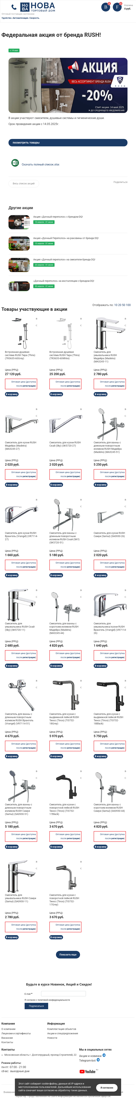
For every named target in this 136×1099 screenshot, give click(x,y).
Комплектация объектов (61, 1029)
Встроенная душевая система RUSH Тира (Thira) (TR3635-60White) (64, 355)
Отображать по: (111, 305)
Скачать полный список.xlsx (40, 164)
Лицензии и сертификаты (16, 1033)
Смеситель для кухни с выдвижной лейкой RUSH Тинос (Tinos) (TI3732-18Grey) (64, 719)
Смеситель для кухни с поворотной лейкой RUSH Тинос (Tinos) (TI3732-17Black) (64, 809)
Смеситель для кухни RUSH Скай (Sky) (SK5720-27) (65, 444)
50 (123, 305)
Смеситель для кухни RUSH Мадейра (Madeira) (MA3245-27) (20, 445)
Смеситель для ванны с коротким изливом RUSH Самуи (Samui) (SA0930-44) (109, 807)
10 (115, 305)
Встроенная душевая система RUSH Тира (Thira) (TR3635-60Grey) (20, 355)
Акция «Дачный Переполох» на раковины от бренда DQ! (66, 238)
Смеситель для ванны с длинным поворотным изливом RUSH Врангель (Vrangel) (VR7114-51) (19, 719)
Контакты (7, 1042)
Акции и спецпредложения (62, 1033)
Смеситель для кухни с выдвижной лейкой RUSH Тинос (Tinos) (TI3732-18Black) (108, 719)
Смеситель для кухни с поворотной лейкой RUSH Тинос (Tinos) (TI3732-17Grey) (64, 900)
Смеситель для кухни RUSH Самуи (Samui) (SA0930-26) (109, 535)
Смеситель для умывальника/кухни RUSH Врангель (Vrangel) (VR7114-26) (110, 628)
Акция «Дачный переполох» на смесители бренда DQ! (64, 259)
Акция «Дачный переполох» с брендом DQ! (58, 216)
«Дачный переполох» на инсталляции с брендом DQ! (63, 280)
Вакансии (7, 1037)
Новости (52, 1037)
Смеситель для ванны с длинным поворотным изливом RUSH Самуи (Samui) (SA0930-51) (18, 809)
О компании (8, 1029)
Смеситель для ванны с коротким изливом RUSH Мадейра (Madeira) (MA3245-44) (63, 628)
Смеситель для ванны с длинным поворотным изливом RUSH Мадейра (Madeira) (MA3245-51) (108, 447)
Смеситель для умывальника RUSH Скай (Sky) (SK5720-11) (20, 626)
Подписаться (36, 1006)
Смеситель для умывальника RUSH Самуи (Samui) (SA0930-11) (20, 898)
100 (128, 305)
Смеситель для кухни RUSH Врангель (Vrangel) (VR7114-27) (21, 536)
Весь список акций (24, 183)
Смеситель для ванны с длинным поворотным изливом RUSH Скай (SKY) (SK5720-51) (64, 538)
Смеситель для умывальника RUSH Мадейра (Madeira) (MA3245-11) (105, 357)
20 (119, 305)
